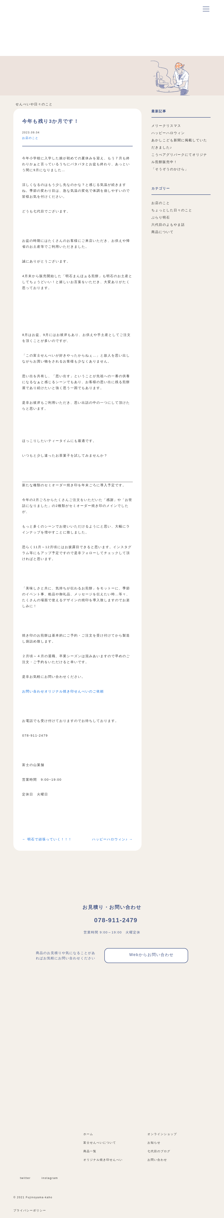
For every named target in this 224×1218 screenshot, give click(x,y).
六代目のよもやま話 (168, 224)
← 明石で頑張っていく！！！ (47, 839)
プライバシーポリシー (29, 1210)
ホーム (88, 1134)
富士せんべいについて (99, 1142)
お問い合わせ (157, 1159)
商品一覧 (89, 1151)
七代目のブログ (158, 1151)
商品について (162, 232)
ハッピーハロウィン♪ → (112, 839)
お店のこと (30, 138)
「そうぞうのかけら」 (170, 169)
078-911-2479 (111, 920)
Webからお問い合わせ (146, 956)
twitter (22, 1178)
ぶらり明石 (160, 217)
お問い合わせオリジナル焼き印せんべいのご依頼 (63, 691)
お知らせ (154, 1142)
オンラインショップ (164, 1134)
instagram (47, 1178)
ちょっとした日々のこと (171, 210)
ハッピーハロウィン (168, 133)
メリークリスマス (166, 125)
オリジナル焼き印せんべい (103, 1159)
